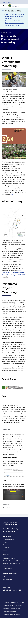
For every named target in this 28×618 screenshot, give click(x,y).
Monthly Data (6, 504)
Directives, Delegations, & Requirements (13, 561)
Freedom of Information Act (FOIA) (12, 563)
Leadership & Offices (8, 539)
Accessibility (14, 602)
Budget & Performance (9, 558)
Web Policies (19, 605)
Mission (5, 542)
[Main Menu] (3, 5)
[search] (24, 5)
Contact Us (6, 547)
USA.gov (5, 577)
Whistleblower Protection (10, 611)
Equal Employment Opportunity (11, 614)
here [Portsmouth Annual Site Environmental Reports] (11, 194)
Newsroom (6, 545)
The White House (7, 579)
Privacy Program (7, 568)
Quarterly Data (7, 507)
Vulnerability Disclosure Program (11, 608)
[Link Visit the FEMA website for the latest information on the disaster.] (14, 16)
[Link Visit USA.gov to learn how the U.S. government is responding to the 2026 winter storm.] (14, 23)
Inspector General (8, 566)
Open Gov (6, 602)
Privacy (22, 602)
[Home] (14, 7)
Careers (5, 550)
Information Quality (8, 605)
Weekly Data (6, 429)
